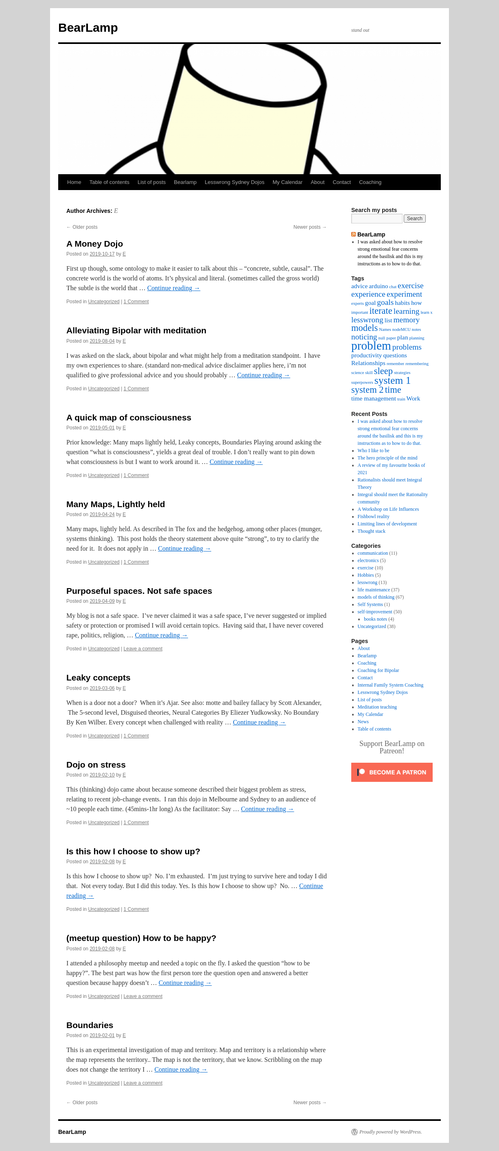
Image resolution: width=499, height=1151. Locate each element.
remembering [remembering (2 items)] (417, 363)
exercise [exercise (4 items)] (411, 285)
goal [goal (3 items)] (370, 302)
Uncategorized (103, 301)
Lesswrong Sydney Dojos (235, 182)
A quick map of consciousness (128, 417)
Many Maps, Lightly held (115, 504)
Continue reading (174, 287)
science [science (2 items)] (357, 372)
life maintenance (374, 590)
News (363, 721)
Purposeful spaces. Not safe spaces (139, 590)
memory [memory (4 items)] (407, 319)
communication (373, 553)
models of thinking (376, 597)
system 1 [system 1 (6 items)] (392, 380)
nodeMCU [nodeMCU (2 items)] (401, 329)
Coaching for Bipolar (378, 670)
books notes (375, 619)
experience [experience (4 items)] (368, 294)
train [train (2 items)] (401, 399)
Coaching (370, 182)
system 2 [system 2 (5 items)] (367, 390)
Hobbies (366, 575)
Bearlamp (185, 182)
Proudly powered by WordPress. (390, 1132)
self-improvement (375, 612)
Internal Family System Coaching (391, 685)
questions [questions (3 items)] (395, 355)
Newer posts (310, 227)
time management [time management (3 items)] (373, 398)
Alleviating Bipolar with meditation (136, 330)
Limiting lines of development (387, 524)
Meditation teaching (377, 707)
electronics (368, 560)
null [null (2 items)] (382, 338)
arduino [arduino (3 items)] (378, 285)
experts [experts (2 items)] (357, 303)
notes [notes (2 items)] (416, 329)
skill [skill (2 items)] (368, 372)
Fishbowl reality (374, 516)
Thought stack (371, 531)
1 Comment (136, 301)
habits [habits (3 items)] (402, 302)
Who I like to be (374, 450)
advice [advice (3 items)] (359, 285)
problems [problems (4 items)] (407, 347)
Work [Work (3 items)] (413, 398)
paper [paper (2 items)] (391, 338)
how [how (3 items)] (416, 302)
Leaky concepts (98, 677)
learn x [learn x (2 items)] (426, 312)
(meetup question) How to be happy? (141, 938)
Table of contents (109, 182)
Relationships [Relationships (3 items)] (368, 362)
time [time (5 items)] (393, 390)
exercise (366, 568)
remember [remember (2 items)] (395, 363)
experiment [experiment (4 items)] (404, 294)
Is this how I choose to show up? (133, 851)
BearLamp (88, 27)
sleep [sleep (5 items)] (383, 371)
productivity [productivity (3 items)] (366, 355)
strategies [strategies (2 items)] (402, 372)
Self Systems (370, 604)
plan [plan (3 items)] (402, 337)
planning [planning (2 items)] (416, 338)
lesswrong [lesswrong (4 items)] (367, 319)
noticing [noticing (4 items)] (364, 337)
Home (74, 182)
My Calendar (288, 182)
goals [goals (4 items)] (385, 302)
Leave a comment (143, 649)
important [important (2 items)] (359, 312)
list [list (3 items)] (388, 320)
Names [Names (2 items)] (385, 329)
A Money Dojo (94, 243)
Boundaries (90, 1025)
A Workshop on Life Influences (388, 509)
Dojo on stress (96, 764)
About (317, 182)
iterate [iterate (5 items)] (380, 311)
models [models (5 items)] (364, 328)
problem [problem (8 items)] (371, 345)
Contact (342, 182)
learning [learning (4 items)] (407, 311)
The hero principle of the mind (388, 458)
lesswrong (368, 582)
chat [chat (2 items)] (392, 286)
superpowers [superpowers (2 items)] (362, 382)
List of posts (152, 182)
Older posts (82, 227)
